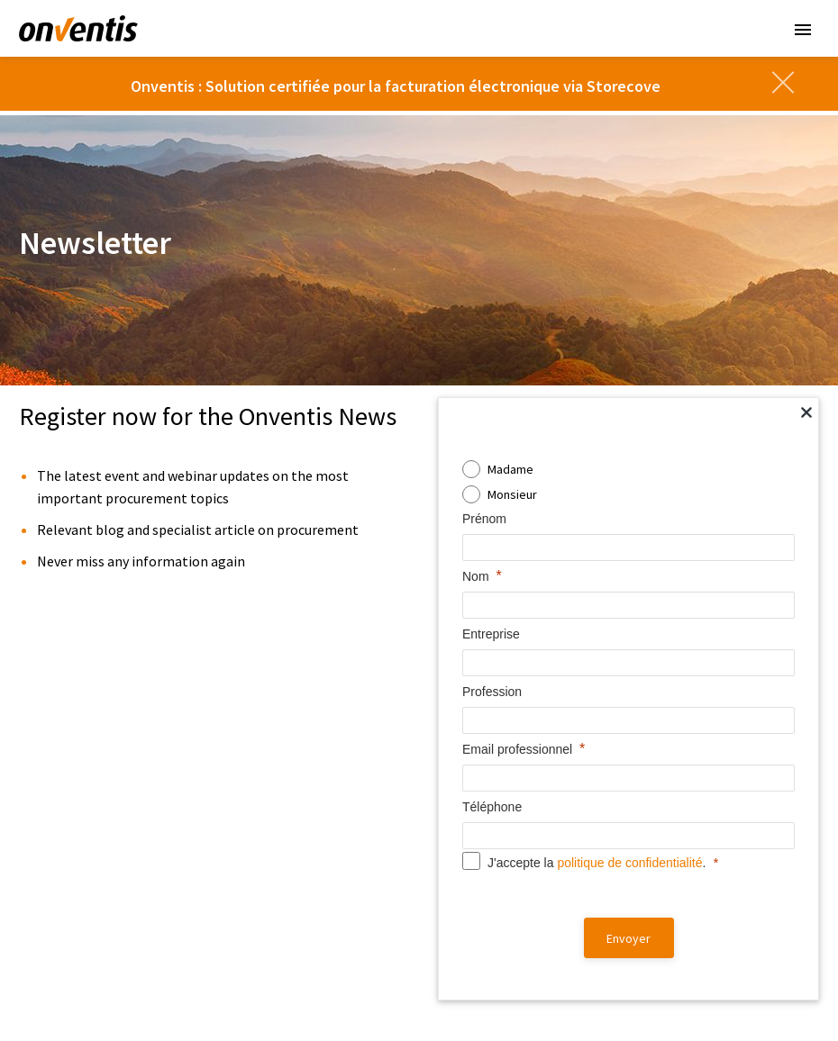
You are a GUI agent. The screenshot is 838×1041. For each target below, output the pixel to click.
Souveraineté (68, 708)
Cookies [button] (510, 993)
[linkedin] (649, 990)
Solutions (264, 708)
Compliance (451, 993)
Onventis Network (277, 901)
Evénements (472, 808)
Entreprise (687, 708)
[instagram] (714, 990)
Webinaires (468, 831)
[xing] (779, 990)
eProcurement (268, 831)
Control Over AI (60, 854)
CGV (311, 993)
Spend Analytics (272, 878)
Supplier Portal (269, 925)
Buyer (453, 901)
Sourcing (253, 784)
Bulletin (420, 1014)
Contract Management (289, 808)
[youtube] (747, 990)
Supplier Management (288, 761)
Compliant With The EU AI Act (95, 878)
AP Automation (268, 854)
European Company (71, 761)
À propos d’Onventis (704, 737)
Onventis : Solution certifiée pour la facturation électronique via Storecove (395, 86)
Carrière (677, 825)
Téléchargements (485, 761)
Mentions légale (372, 993)
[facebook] (617, 990)
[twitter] (682, 990)
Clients (464, 872)
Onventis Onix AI (272, 737)
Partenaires (679, 784)
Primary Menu (803, 29)
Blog (450, 784)
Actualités (675, 761)
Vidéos (456, 737)
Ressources (480, 708)
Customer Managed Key (83, 784)
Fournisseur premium (495, 925)
